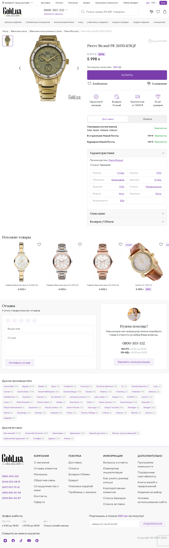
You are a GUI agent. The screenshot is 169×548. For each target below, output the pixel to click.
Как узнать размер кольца (115, 480)
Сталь (120, 172)
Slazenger (24, 412)
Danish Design (73, 391)
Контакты (40, 496)
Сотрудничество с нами (46, 488)
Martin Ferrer (44, 402)
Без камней (12, 433)
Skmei (8, 412)
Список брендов (114, 498)
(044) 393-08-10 (11, 481)
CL (124, 386)
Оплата (147, 119)
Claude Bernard (140, 386)
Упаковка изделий (80, 486)
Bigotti (28, 386)
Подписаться (152, 523)
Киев (89, 130)
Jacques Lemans (80, 396)
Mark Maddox (25, 402)
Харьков (104, 130)
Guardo (28, 396)
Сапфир (38, 438)
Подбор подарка (141, 22)
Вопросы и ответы (115, 462)
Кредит (86, 2)
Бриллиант (77, 433)
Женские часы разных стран (46, 31)
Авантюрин (59, 433)
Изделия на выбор (150, 492)
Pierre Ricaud (71, 31)
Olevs (91, 402)
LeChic (147, 396)
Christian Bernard (106, 386)
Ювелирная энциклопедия (112, 470)
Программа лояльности (106, 2)
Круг (121, 193)
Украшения (159, 22)
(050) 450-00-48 (11, 492)
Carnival (86, 386)
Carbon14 (70, 386)
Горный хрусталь (98, 433)
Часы (5, 31)
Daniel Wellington (48, 391)
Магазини (73, 2)
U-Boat (107, 412)
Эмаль (68, 438)
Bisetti (42, 386)
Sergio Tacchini (113, 407)
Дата (158, 193)
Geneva (154, 391)
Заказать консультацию (134, 361)
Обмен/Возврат (130, 2)
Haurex (42, 396)
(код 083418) (159, 41)
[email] (115, 524)
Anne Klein (11, 386)
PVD (158, 172)
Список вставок (114, 504)
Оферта (39, 502)
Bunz (55, 386)
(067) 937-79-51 (11, 487)
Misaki (61, 402)
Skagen (149, 407)
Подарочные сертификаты (147, 474)
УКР (148, 2)
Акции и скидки (120, 22)
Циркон (54, 438)
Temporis (56, 412)
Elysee (91, 391)
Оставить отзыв (19, 362)
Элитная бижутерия (64, 22)
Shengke (133, 407)
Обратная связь (44, 480)
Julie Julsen (101, 396)
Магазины (40, 474)
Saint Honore (75, 407)
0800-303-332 (133, 343)
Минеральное (153, 186)
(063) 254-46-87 (11, 498)
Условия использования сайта (152, 500)
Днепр (96, 130)
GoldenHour (11, 396)
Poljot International (14, 407)
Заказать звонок (53, 13)
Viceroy (121, 412)
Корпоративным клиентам (114, 490)
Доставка (108, 119)
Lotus (8, 402)
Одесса (113, 130)
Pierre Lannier (107, 402)
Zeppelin (9, 418)
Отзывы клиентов (45, 468)
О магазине (41, 462)
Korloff (132, 396)
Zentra (150, 412)
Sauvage (94, 407)
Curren (8, 391)
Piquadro (147, 402)
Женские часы (19, 31)
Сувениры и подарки (97, 22)
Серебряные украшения (38, 22)
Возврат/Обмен (79, 474)
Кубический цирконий (16, 438)
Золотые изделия (13, 22)
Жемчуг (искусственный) (125, 433)
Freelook (138, 391)
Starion (40, 412)
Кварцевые (117, 179)
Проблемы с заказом (82, 492)
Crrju (157, 386)
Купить (127, 75)
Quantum (35, 407)
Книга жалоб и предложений (147, 484)
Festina (106, 391)
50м (122, 200)
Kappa (117, 396)
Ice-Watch (58, 396)
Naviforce (76, 402)
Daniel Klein (25, 391)
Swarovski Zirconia (36, 433)
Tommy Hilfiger (89, 412)
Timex (71, 412)
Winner (136, 412)
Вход (163, 2)
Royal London (54, 407)
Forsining (122, 391)
